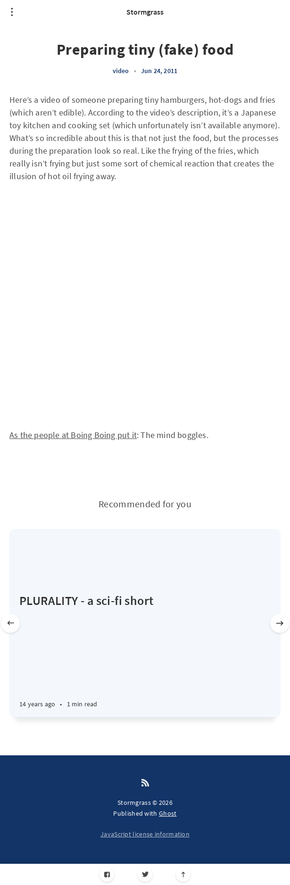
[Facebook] (106, 874)
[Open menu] (12, 12)
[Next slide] (279, 623)
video (121, 70)
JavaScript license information (145, 834)
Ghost (168, 813)
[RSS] (145, 783)
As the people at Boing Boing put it (73, 435)
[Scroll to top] (183, 874)
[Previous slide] (10, 623)
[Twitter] (145, 874)
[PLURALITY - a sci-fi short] (145, 654)
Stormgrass (145, 12)
